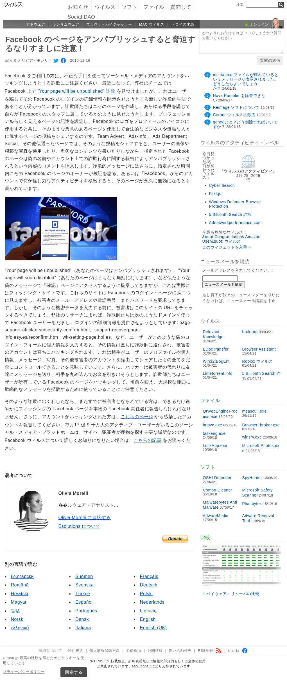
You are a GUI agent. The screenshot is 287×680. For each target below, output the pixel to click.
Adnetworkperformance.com (235, 222)
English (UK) (153, 627)
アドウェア (35, 24)
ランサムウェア (66, 24)
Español (83, 602)
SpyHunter (252, 477)
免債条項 (133, 650)
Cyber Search (222, 185)
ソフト (129, 7)
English (148, 619)
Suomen (84, 576)
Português (86, 610)
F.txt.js (215, 193)
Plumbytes (252, 503)
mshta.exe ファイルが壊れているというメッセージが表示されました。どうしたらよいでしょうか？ (246, 81)
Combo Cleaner (217, 490)
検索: (240, 5)
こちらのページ (137, 416)
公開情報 (155, 650)
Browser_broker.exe (261, 425)
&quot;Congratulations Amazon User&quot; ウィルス (231, 238)
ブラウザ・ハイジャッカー (109, 24)
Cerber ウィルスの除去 (234, 114)
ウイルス (105, 7)
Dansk (82, 619)
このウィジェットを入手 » (226, 247)
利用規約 (75, 650)
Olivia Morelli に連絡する (84, 517)
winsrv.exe (252, 437)
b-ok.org (250, 331)
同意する (73, 672)
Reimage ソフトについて (236, 107)
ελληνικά (20, 627)
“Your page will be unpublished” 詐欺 (76, 91)
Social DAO (81, 17)
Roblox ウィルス (257, 361)
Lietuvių (148, 610)
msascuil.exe (254, 411)
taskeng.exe (214, 433)
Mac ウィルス (151, 24)
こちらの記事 (147, 440)
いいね (238, 650)
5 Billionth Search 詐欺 (230, 214)
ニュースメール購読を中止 (251, 300)
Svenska (84, 584)
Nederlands (152, 602)
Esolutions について (79, 526)
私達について (50, 650)
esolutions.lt (142, 666)
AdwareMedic (215, 515)
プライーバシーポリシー (24, 672)
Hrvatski (19, 593)
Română (20, 584)
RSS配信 (210, 650)
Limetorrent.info (217, 373)
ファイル (153, 7)
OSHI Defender (217, 477)
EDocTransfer (216, 349)
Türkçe (82, 593)
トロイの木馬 (182, 24)
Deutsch (148, 584)
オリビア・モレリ (33, 60)
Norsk (17, 619)
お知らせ (78, 7)
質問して (180, 7)
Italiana (83, 627)
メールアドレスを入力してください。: (237, 270)
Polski (146, 593)
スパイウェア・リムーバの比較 (230, 594)
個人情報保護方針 (104, 650)
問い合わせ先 (180, 650)
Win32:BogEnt (216, 361)
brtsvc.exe (212, 425)
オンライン (259, 24)
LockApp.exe (215, 445)
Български (22, 576)
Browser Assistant (259, 349)
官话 (15, 610)
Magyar (19, 602)
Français (149, 576)
